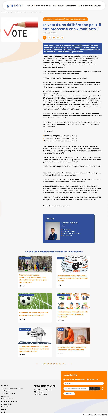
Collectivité (93, 379)
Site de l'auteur (68, 235)
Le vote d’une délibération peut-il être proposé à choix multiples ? (25, 12)
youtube (104, 208)
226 (51, 364)
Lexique (3, 410)
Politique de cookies (7, 399)
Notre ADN (30, 5)
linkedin (104, 204)
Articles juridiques (71, 5)
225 (48, 364)
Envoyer (69, 394)
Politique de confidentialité (10, 402)
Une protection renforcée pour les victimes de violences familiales (72, 348)
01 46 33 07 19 (42, 394)
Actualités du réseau (86, 5)
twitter (104, 201)
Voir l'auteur (67, 229)
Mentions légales (6, 404)
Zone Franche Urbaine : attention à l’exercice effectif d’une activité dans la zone (73, 278)
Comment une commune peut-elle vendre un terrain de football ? (33, 314)
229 (60, 364)
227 (54, 364)
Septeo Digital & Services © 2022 (95, 415)
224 (45, 364)
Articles (3, 412)
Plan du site (5, 407)
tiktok (104, 219)
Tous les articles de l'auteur (72, 233)
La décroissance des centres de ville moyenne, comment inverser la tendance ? (73, 314)
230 (63, 364)
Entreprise (81, 379)
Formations (98, 5)
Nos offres (61, 5)
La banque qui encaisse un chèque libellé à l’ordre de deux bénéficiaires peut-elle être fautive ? (34, 349)
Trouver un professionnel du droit (45, 5)
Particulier (70, 379)
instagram (104, 212)
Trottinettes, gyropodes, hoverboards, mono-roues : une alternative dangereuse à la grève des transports (33, 279)
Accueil (3, 12)
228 (57, 364)
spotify (104, 215)
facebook (104, 197)
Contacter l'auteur (69, 231)
